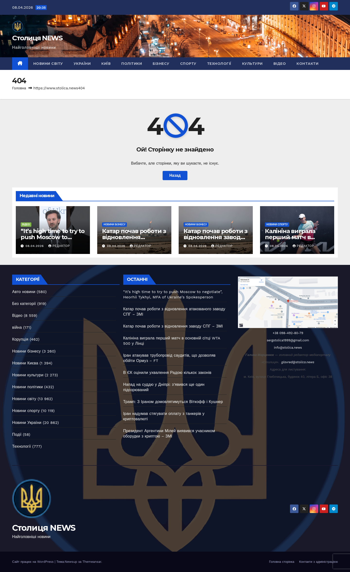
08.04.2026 (35, 246)
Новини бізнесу (114, 224)
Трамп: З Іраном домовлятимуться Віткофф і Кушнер (173, 401)
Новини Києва (25, 363)
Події (16, 434)
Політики (131, 63)
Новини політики (27, 387)
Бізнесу (161, 63)
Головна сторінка (281, 562)
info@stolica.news (288, 347)
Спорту (188, 63)
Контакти (307, 63)
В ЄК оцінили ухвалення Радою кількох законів (167, 372)
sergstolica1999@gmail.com (288, 340)
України (82, 63)
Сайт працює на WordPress (33, 562)
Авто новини (23, 291)
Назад (175, 175)
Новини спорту (277, 224)
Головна (19, 88)
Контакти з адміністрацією (318, 562)
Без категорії (24, 303)
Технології (219, 63)
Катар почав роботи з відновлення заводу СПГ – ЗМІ (215, 237)
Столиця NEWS (37, 38)
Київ (106, 63)
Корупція (20, 339)
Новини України (26, 422)
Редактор (59, 246)
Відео (279, 63)
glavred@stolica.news (297, 362)
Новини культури (28, 375)
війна (17, 327)
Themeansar (91, 562)
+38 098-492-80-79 (288, 333)
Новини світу (48, 63)
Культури (252, 63)
